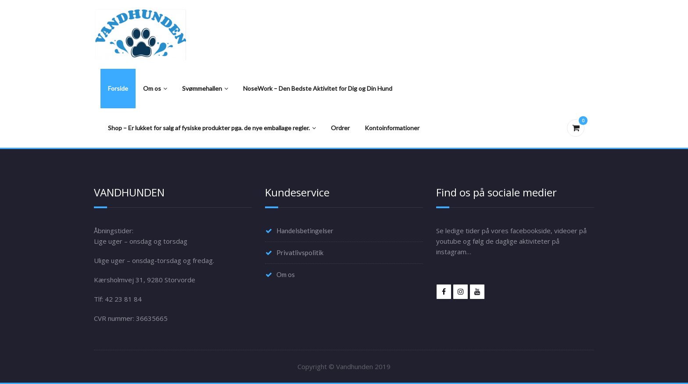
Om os (155, 88)
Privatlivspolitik (299, 252)
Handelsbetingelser (304, 231)
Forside (118, 88)
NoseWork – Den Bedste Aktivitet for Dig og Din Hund (317, 88)
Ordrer (340, 128)
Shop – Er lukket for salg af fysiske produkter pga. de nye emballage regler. (212, 128)
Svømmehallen (205, 88)
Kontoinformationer (392, 128)
